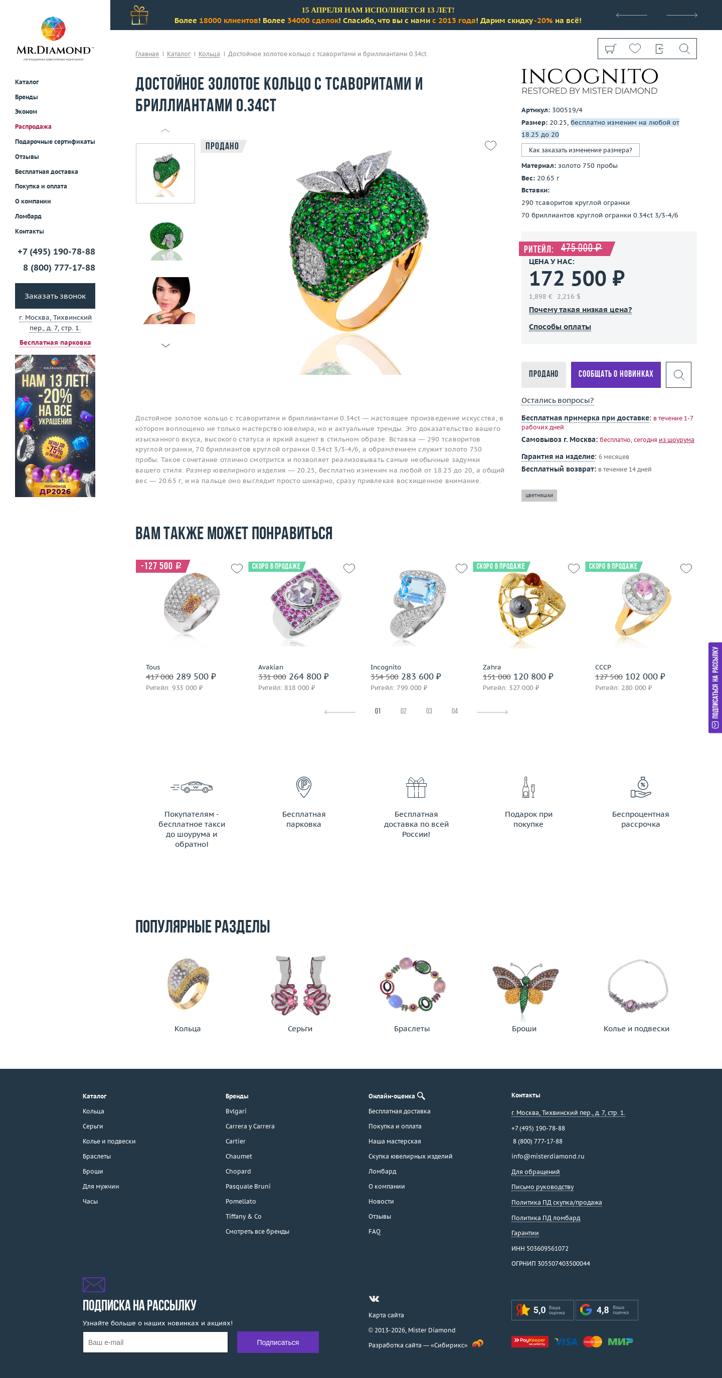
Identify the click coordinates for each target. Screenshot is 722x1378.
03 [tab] (429, 712)
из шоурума (676, 439)
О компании (33, 201)
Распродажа (33, 126)
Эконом (26, 111)
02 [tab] (404, 712)
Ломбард (28, 216)
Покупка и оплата (41, 186)
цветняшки (539, 495)
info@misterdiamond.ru (548, 1156)
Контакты (29, 231)
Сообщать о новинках (616, 374)
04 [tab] (455, 712)
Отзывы (27, 156)
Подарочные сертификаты (55, 141)
